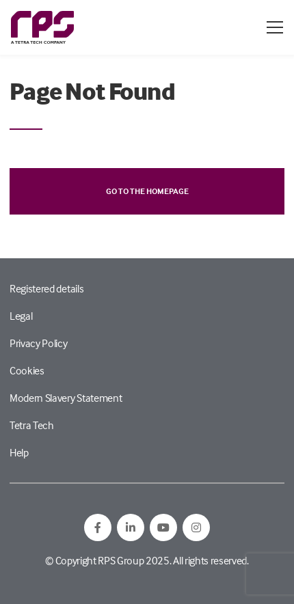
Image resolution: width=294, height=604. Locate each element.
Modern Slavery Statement (66, 397)
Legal (21, 315)
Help (19, 452)
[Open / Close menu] (275, 27)
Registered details (46, 288)
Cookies (27, 370)
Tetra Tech (32, 425)
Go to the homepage (147, 191)
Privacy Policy (39, 343)
